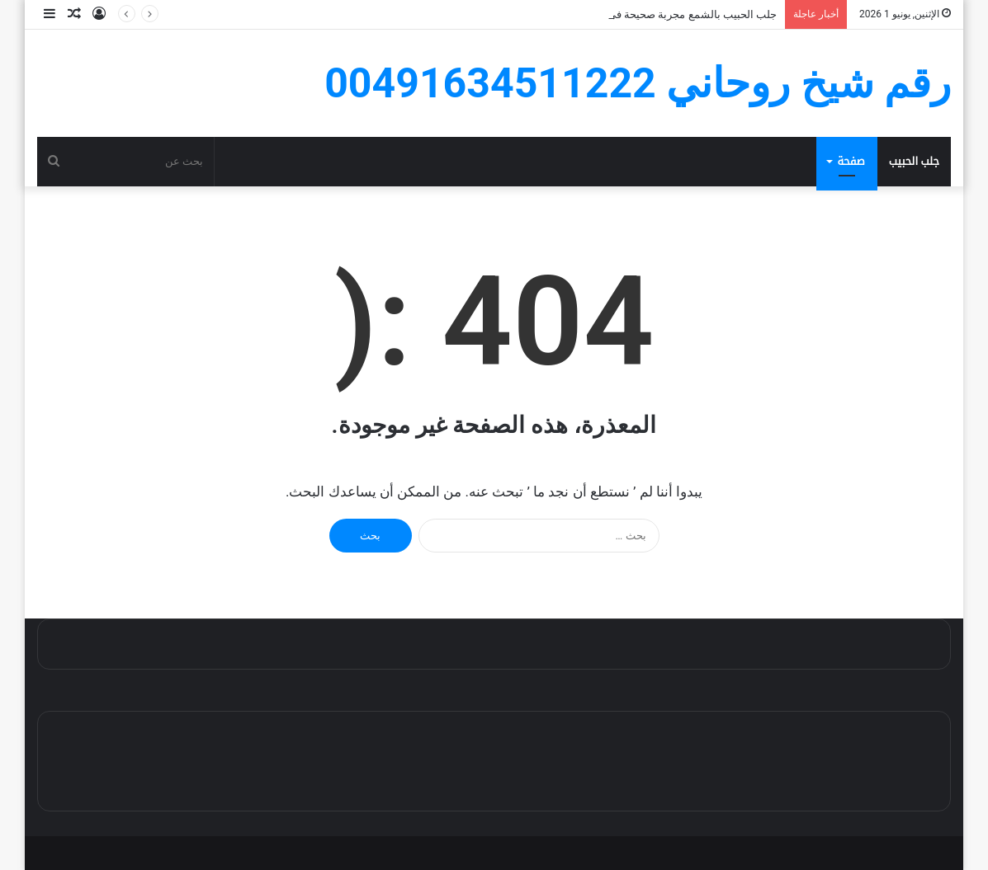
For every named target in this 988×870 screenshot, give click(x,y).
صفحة (850, 161)
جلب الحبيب (914, 161)
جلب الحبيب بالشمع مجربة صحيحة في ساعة (678, 14)
